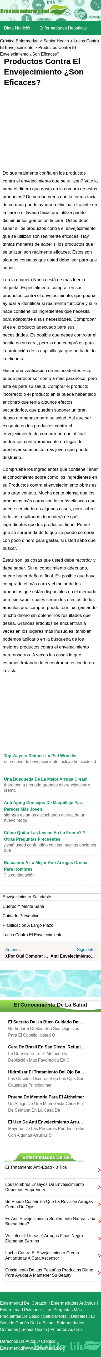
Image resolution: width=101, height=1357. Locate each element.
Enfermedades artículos (73, 1303)
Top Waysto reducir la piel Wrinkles (41, 756)
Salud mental (55, 1316)
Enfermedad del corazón (24, 1303)
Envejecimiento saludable (27, 897)
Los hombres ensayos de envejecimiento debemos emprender (44, 1187)
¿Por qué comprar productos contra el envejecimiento (27, 956)
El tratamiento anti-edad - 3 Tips (36, 1167)
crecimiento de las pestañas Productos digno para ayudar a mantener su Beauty (49, 1272)
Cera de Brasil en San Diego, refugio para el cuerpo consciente (46, 1047)
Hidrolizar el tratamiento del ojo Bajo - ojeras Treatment (46, 1072)
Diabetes (79, 1316)
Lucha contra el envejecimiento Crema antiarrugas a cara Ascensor (42, 1255)
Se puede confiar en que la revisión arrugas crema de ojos (49, 1204)
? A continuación (19, 875)
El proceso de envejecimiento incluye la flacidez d (50, 761)
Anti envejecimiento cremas (73, 956)
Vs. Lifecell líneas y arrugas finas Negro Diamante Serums (44, 1238)
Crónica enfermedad (19, 41)
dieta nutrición (18, 28)
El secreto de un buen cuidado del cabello (46, 1022)
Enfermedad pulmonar (21, 1310)
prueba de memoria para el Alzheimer (46, 1097)
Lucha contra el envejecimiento (33, 935)
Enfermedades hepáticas (63, 28)
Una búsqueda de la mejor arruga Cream (46, 779)
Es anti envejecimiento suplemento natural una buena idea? (50, 1221)
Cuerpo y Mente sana (23, 906)
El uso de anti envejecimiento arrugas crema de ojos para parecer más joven (46, 1122)
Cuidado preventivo (21, 916)
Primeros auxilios (66, 1329)
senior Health (56, 41)
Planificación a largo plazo (28, 925)
